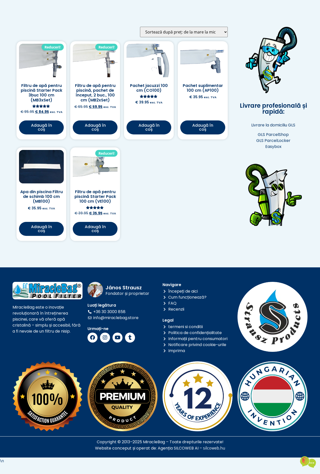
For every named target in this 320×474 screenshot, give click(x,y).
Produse (133, 8)
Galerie (197, 8)
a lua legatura (152, 19)
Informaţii (165, 8)
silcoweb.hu (214, 458)
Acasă (107, 8)
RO (73, 14)
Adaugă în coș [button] (41, 137)
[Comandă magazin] (184, 42)
